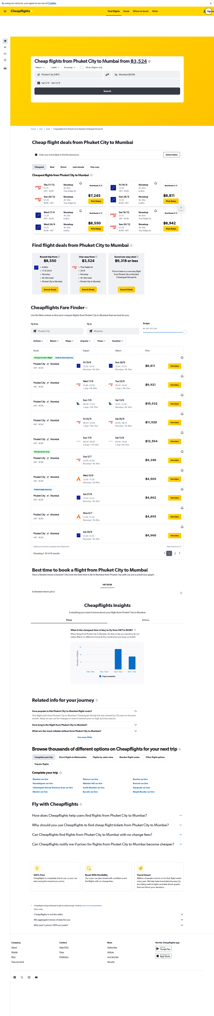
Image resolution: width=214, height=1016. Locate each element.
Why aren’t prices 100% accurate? (114, 878)
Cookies (52, 3)
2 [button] (180, 506)
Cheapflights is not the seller (114, 867)
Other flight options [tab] (160, 710)
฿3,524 (143, 40)
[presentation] (154, 40)
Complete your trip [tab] (49, 710)
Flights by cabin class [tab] (108, 710)
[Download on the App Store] (171, 909)
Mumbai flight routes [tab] (134, 710)
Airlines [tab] (150, 573)
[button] (210, 3)
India (53, 108)
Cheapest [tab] (44, 146)
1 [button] (174, 506)
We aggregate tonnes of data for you (114, 873)
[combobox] (45, 46)
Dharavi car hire (95, 732)
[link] (55, 269)
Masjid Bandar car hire (148, 745)
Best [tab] (57, 146)
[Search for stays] (5, 27)
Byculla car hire (95, 745)
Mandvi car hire (45, 745)
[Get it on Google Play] (171, 901)
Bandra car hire (145, 732)
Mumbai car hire (45, 732)
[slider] (189, 311)
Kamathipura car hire (48, 736)
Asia (46, 108)
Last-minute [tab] (83, 146)
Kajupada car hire (146, 740)
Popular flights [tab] (47, 717)
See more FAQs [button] (89, 690)
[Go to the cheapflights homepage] (22, 11)
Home (38, 108)
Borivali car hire (145, 736)
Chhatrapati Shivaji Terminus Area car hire (58, 740)
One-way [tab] (99, 146)
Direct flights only (99, 47)
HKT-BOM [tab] (112, 538)
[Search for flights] (5, 20)
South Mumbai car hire (98, 740)
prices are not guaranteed (96, 859)
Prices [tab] (74, 573)
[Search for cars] (5, 33)
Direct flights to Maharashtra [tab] (77, 710)
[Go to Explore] (5, 39)
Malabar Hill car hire (97, 736)
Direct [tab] (68, 146)
